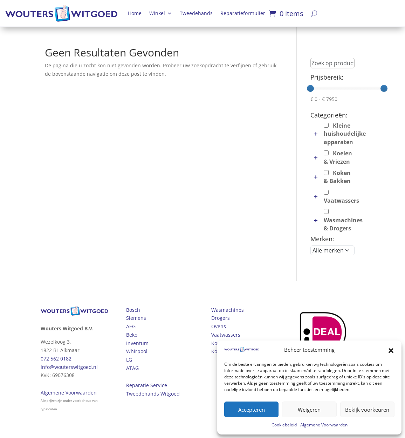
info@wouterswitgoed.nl (69, 367)
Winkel (157, 13)
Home (135, 13)
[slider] (310, 88)
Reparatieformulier (242, 13)
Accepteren (251, 409)
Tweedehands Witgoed (153, 393)
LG (129, 359)
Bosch (133, 309)
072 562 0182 (56, 358)
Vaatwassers (225, 334)
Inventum (137, 343)
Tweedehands (196, 13)
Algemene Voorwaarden (324, 425)
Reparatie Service (146, 385)
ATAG (132, 368)
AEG (131, 326)
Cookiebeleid (284, 425)
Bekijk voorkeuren (367, 409)
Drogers (220, 318)
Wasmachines (227, 309)
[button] (390, 349)
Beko (131, 334)
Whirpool (136, 351)
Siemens (136, 318)
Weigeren (309, 409)
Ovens (218, 326)
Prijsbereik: (326, 77)
